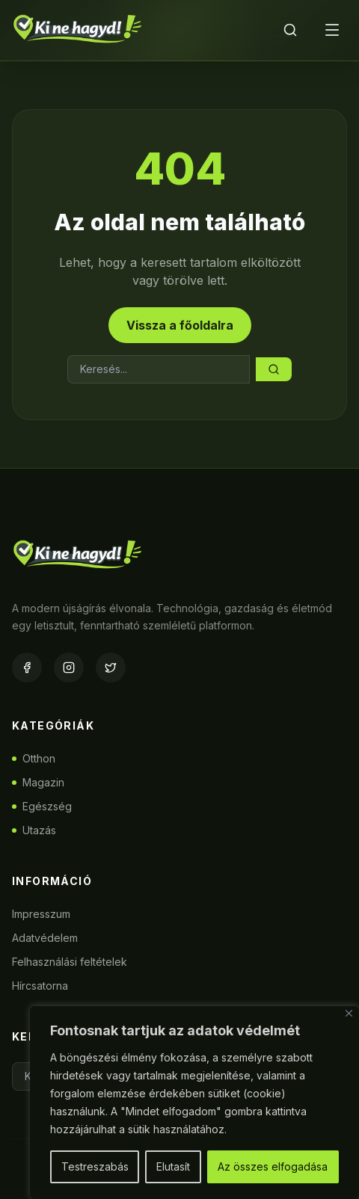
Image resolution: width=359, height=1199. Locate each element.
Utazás (34, 830)
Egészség (42, 806)
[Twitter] (111, 667)
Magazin (38, 782)
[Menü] (332, 30)
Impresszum (41, 913)
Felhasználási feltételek (69, 961)
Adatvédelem (45, 937)
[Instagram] (69, 667)
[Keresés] (290, 30)
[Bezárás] (349, 1013)
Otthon (33, 758)
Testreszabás (95, 1166)
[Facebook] (27, 667)
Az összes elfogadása (273, 1166)
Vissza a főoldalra (179, 325)
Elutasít (173, 1166)
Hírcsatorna (40, 985)
